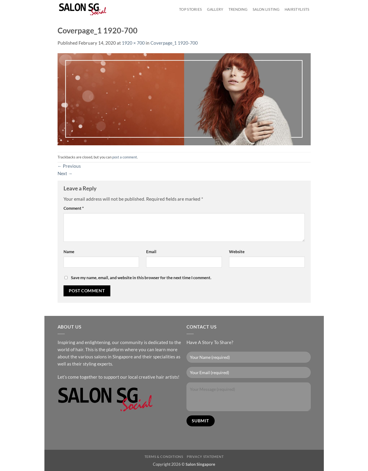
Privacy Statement (205, 457)
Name (69, 251)
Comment (74, 208)
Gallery (215, 9)
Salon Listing (266, 9)
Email (151, 251)
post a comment (124, 157)
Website (237, 251)
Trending (238, 9)
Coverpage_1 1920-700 (174, 43)
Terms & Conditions (163, 457)
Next (65, 173)
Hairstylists (297, 9)
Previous (69, 166)
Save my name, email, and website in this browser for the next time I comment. (141, 277)
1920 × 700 (133, 43)
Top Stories (190, 9)
